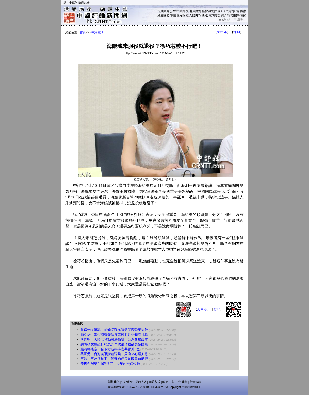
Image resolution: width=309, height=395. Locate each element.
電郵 (243, 15)
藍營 (205, 11)
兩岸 (192, 11)
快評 (230, 11)
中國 (179, 11)
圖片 (179, 15)
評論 (237, 11)
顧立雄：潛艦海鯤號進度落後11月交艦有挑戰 (114, 334)
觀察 (243, 11)
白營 (217, 11)
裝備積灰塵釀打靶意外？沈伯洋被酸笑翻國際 (114, 344)
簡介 (224, 15)
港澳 (160, 15)
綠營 (211, 11)
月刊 (198, 15)
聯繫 (230, 15)
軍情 (173, 15)
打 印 (236, 32)
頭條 (166, 11)
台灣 (198, 11)
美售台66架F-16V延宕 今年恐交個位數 (110, 364)
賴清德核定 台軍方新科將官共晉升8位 (110, 349)
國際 (166, 15)
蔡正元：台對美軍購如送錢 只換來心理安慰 (114, 354)
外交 (186, 11)
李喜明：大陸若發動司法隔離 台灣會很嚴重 (114, 339)
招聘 (237, 15)
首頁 (160, 11)
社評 (224, 11)
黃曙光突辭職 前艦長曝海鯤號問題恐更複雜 (114, 330)
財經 (186, 15)
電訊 (211, 15)
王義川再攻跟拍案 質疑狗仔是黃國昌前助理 (114, 359)
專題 (217, 15)
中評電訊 (97, 32)
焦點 (173, 11)
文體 (192, 15)
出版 (205, 15)
